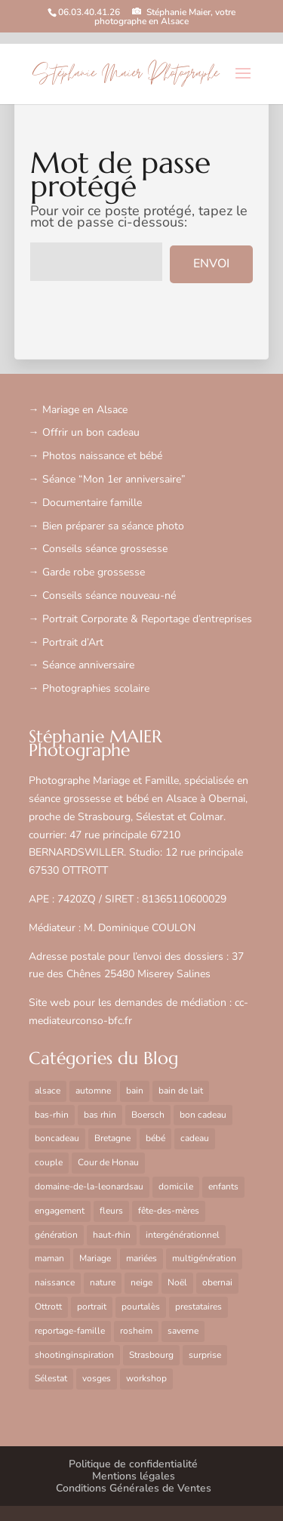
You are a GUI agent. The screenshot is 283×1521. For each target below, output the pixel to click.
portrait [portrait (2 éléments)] (91, 1306)
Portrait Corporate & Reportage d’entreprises (147, 619)
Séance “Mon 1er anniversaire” (114, 479)
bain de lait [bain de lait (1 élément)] (180, 1090)
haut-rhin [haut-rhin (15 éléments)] (112, 1235)
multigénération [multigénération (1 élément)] (204, 1258)
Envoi (211, 263)
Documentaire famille (92, 502)
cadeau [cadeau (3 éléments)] (194, 1138)
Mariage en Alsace (85, 410)
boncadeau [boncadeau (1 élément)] (57, 1138)
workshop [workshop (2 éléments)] (146, 1378)
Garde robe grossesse (93, 572)
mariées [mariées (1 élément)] (141, 1258)
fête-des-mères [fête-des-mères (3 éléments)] (168, 1211)
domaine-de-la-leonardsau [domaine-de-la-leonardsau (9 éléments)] (89, 1186)
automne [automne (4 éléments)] (93, 1090)
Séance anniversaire (88, 665)
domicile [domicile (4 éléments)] (175, 1186)
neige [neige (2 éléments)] (141, 1282)
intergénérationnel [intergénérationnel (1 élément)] (183, 1235)
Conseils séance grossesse (105, 548)
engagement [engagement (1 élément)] (60, 1211)
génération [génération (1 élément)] (56, 1235)
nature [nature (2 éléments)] (102, 1282)
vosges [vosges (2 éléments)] (96, 1378)
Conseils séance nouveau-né (109, 595)
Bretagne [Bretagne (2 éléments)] (112, 1138)
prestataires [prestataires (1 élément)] (198, 1306)
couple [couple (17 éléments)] (49, 1162)
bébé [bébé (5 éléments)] (155, 1138)
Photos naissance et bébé (102, 456)
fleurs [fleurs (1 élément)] (111, 1211)
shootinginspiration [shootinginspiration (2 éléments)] (74, 1355)
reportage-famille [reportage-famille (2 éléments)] (70, 1331)
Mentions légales (133, 1476)
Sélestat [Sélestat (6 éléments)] (51, 1378)
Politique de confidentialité (133, 1464)
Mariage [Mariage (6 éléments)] (95, 1258)
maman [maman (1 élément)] (49, 1258)
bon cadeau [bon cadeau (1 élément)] (203, 1115)
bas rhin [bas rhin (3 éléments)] (100, 1115)
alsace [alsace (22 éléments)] (47, 1090)
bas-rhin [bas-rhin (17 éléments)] (52, 1115)
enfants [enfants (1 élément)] (223, 1186)
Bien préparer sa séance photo (113, 526)
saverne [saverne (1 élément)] (183, 1331)
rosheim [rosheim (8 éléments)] (136, 1331)
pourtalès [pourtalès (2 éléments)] (141, 1306)
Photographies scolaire (95, 688)
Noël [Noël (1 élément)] (177, 1282)
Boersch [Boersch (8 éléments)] (148, 1115)
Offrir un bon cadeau (91, 432)
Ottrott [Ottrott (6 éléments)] (48, 1306)
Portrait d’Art (72, 642)
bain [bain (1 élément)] (134, 1090)
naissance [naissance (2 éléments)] (55, 1282)
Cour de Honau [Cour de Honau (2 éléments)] (108, 1162)
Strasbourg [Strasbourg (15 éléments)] (151, 1355)
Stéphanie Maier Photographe (125, 74)
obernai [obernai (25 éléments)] (217, 1282)
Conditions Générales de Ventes (133, 1488)
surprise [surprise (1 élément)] (205, 1355)
